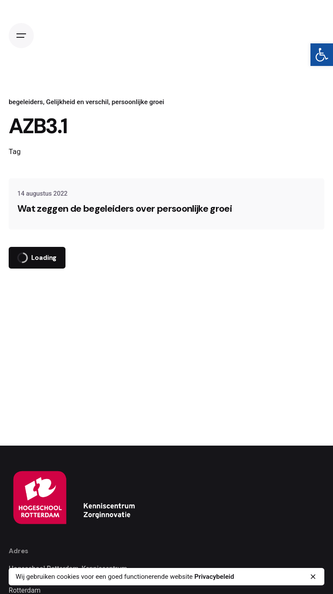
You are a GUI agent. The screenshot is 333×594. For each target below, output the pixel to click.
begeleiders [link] (26, 102)
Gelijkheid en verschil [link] (77, 102)
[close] (313, 576)
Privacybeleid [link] (214, 577)
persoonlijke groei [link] (138, 102)
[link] (321, 54)
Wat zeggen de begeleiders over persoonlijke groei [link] (124, 209)
